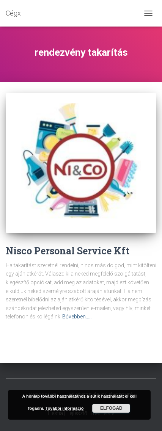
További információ (65, 408)
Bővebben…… (77, 316)
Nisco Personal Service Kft (67, 250)
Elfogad (111, 408)
